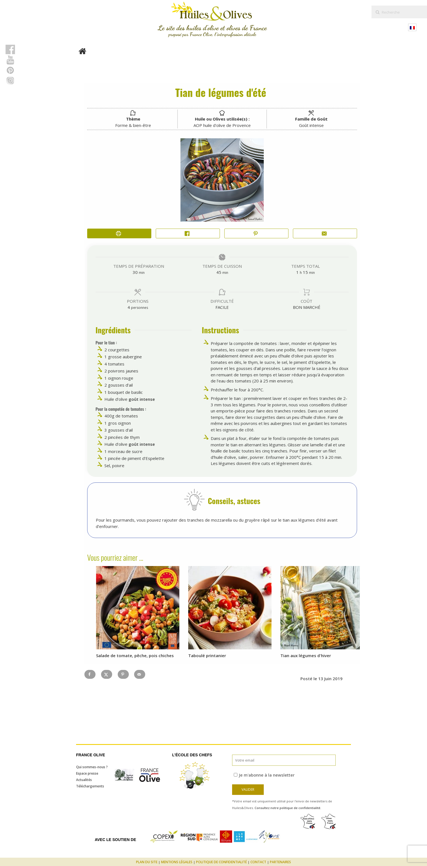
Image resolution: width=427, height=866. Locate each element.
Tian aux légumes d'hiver (305, 655)
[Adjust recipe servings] (128, 307)
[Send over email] (139, 674)
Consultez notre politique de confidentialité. (288, 808)
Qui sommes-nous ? (92, 767)
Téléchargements (90, 786)
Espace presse (87, 773)
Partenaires (280, 862)
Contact (258, 862)
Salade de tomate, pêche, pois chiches (135, 655)
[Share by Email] (325, 233)
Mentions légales (176, 862)
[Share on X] (106, 674)
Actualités (84, 779)
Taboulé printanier (207, 655)
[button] (256, 233)
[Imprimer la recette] (119, 233)
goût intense (142, 399)
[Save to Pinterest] (123, 674)
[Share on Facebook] (188, 233)
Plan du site (146, 862)
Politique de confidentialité (221, 862)
